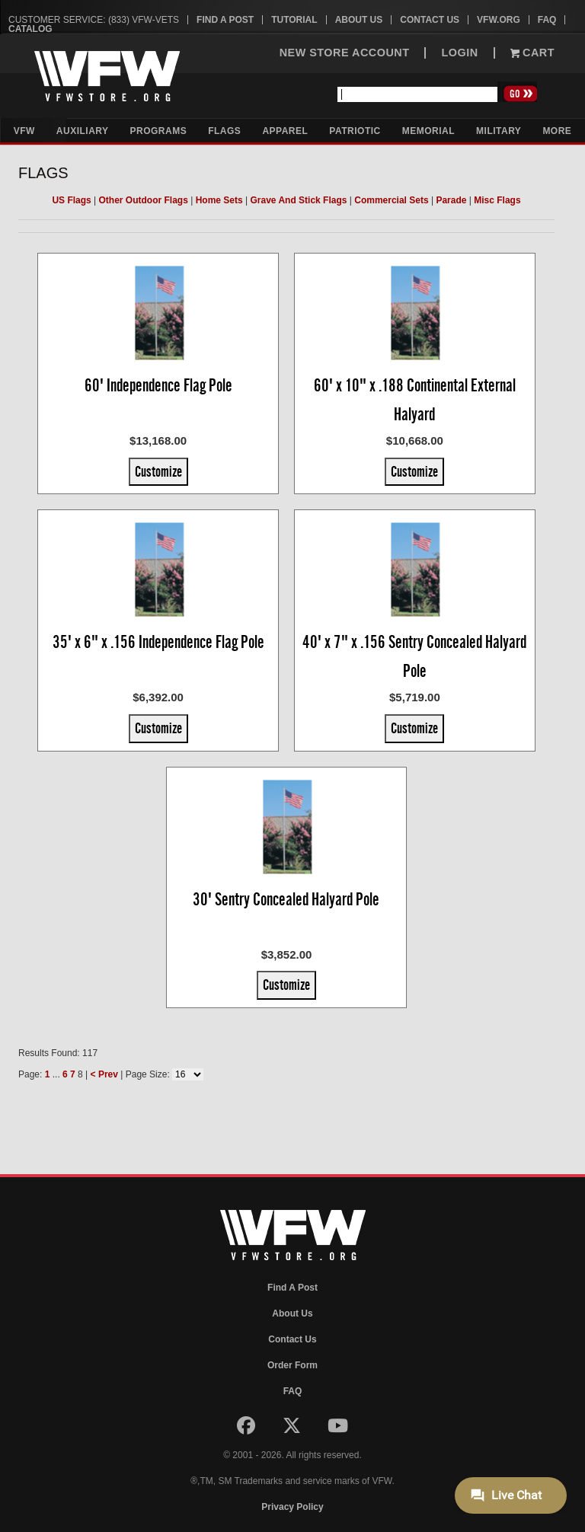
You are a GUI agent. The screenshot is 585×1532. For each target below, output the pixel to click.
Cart (532, 53)
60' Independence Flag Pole (158, 385)
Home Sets (219, 200)
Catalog (30, 29)
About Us (359, 19)
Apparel (285, 131)
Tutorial (294, 19)
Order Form (292, 1365)
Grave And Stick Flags (299, 200)
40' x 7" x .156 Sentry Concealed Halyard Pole (414, 656)
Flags (224, 131)
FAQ (547, 19)
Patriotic (354, 131)
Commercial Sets (391, 200)
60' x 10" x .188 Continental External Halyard (415, 399)
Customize (158, 471)
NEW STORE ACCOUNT (345, 53)
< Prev (104, 1074)
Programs (158, 131)
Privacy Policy (292, 1507)
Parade (451, 200)
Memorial (428, 131)
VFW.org (498, 19)
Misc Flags (497, 200)
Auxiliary (82, 131)
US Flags (71, 200)
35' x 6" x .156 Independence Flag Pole (158, 642)
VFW (24, 131)
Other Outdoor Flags (143, 200)
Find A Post (225, 19)
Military (498, 131)
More (556, 131)
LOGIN (459, 53)
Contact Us (429, 19)
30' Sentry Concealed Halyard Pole (286, 899)
